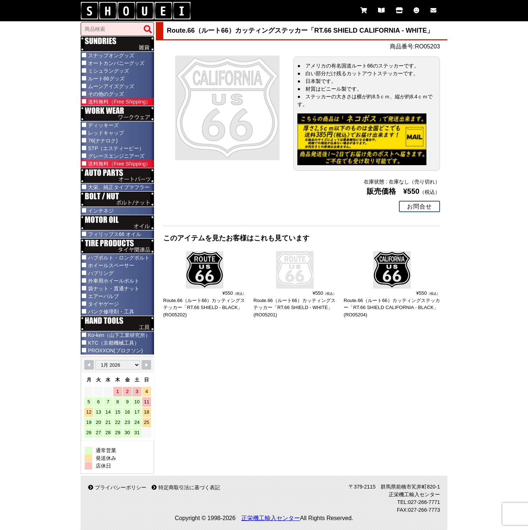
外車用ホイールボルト (113, 281)
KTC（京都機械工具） (113, 343)
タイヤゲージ (103, 304)
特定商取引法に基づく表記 (185, 487)
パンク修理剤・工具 (111, 312)
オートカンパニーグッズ (116, 63)
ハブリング (101, 273)
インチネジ (101, 211)
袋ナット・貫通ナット (113, 288)
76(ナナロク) (103, 141)
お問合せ (419, 206)
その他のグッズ (106, 94)
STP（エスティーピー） (116, 148)
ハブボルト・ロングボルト (119, 258)
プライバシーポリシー (117, 487)
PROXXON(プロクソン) (115, 350)
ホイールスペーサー (111, 265)
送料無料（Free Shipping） (119, 102)
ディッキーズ (103, 125)
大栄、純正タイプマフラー (119, 187)
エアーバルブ (103, 296)
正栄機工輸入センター (270, 518)
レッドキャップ (106, 133)
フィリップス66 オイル (114, 234)
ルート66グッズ (106, 78)
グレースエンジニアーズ (116, 156)
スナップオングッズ (111, 55)
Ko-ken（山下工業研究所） (119, 335)
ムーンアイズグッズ (111, 86)
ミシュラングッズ (108, 71)
